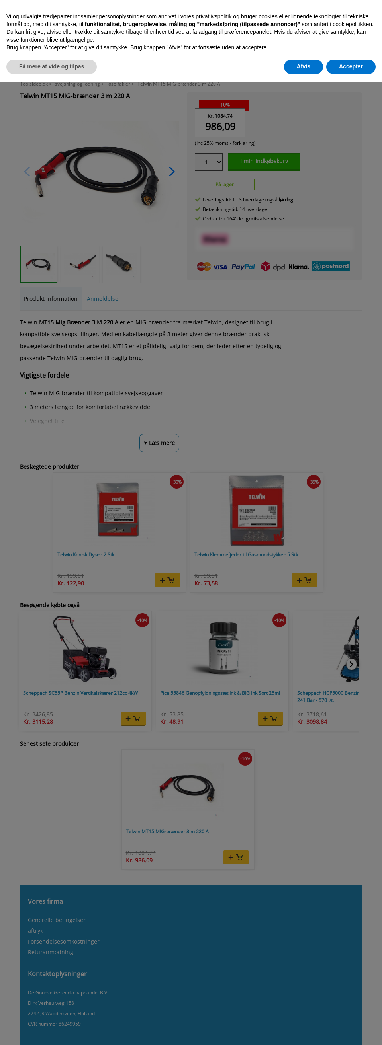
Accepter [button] (351, 66)
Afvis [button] (303, 66)
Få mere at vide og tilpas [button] (51, 66)
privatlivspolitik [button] (213, 16)
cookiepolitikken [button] (352, 24)
